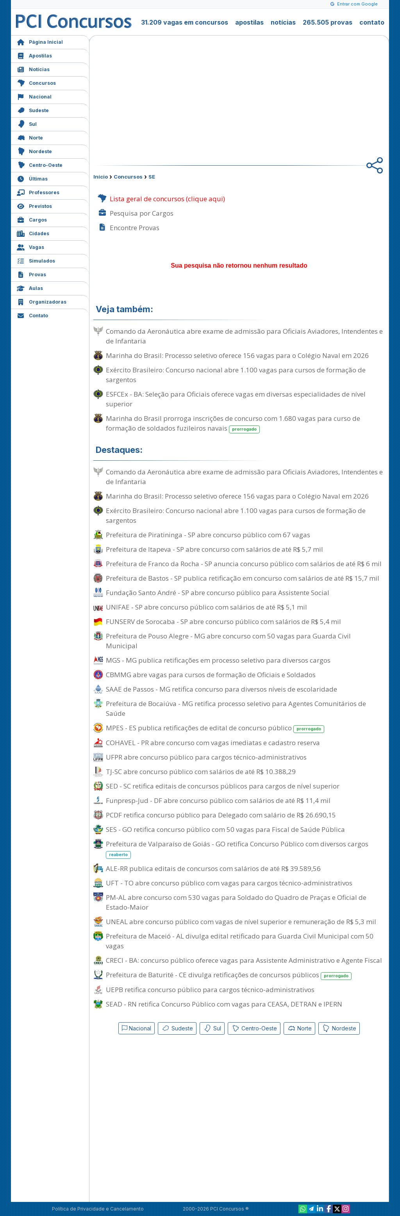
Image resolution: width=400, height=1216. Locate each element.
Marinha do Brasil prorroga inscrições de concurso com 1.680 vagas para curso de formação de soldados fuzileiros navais (233, 423)
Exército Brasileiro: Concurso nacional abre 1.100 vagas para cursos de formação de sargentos (236, 374)
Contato (32, 314)
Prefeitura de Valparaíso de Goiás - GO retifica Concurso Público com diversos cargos (237, 849)
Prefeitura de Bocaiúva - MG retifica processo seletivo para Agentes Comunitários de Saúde (236, 708)
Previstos (34, 205)
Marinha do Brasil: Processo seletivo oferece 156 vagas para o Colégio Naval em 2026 (237, 355)
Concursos (36, 82)
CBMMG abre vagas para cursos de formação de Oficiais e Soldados (211, 674)
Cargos (32, 219)
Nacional (34, 96)
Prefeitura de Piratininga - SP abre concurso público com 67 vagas (208, 534)
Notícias (33, 68)
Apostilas (34, 55)
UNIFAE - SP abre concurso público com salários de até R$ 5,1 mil (206, 607)
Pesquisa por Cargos (135, 213)
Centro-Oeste (39, 164)
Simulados (36, 260)
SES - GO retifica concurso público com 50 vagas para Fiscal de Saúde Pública (225, 829)
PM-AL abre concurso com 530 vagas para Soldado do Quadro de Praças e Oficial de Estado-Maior (236, 902)
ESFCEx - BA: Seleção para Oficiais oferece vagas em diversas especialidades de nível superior (236, 399)
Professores (38, 191)
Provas (31, 273)
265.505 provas (327, 22)
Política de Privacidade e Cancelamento (98, 1209)
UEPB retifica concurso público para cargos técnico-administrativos (210, 989)
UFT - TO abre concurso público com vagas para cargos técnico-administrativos (229, 882)
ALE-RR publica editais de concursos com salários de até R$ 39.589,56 (213, 868)
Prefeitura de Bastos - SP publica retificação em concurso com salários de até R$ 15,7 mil (242, 578)
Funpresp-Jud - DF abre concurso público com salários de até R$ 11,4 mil (218, 800)
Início (100, 176)
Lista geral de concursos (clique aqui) (161, 199)
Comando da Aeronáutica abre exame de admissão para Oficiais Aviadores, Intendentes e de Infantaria (244, 336)
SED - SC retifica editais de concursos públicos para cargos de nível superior (222, 785)
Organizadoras (41, 301)
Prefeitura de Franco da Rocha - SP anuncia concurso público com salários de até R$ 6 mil (244, 563)
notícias (283, 22)
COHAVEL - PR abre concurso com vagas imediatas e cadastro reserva (213, 742)
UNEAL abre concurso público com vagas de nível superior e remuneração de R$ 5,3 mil (241, 921)
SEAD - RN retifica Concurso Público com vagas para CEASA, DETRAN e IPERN (224, 1004)
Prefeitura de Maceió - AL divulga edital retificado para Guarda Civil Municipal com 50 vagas (239, 941)
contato (371, 22)
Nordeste (34, 151)
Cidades (33, 232)
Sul (27, 123)
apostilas (249, 22)
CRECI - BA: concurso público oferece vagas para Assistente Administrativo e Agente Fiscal (244, 960)
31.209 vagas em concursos (184, 22)
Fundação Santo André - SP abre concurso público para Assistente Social (217, 592)
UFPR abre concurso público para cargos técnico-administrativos (206, 757)
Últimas (32, 178)
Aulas (30, 287)
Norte (30, 137)
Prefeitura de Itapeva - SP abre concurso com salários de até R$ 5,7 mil (214, 549)
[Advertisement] (175, 96)
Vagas (30, 246)
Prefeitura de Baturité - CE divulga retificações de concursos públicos (229, 975)
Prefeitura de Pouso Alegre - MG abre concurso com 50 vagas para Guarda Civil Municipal (228, 640)
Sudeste (33, 109)
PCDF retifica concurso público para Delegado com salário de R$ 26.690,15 (221, 814)
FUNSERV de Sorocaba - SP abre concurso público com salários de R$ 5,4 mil (223, 621)
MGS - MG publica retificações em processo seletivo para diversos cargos (218, 660)
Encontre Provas (128, 227)
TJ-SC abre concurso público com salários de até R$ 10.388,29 (201, 771)
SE (151, 176)
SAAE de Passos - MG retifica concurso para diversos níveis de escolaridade (221, 689)
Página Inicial (40, 41)
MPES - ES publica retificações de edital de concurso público (215, 728)
